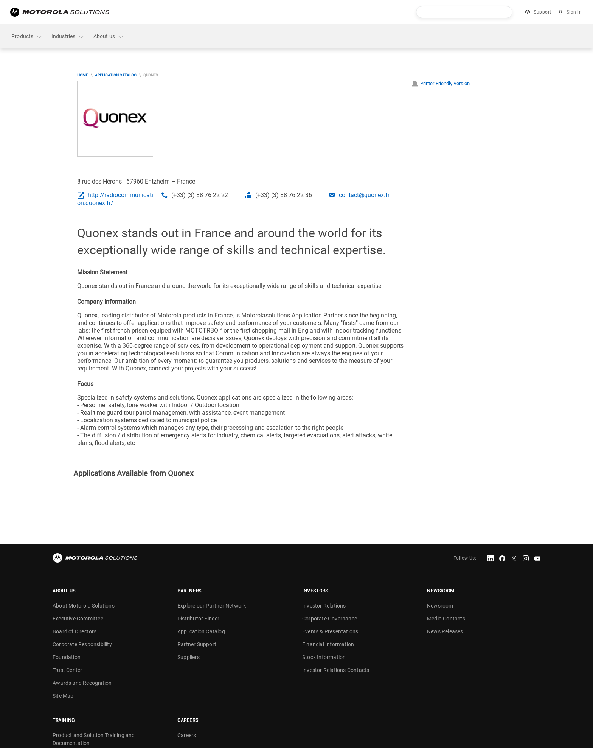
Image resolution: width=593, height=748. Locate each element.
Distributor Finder (198, 619)
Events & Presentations (330, 631)
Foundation (67, 657)
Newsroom (440, 606)
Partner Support (196, 644)
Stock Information (324, 657)
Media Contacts (446, 619)
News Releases (445, 631)
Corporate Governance (329, 619)
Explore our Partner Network (211, 606)
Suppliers (188, 657)
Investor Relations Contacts (335, 670)
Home (82, 75)
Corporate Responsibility (82, 644)
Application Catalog (116, 75)
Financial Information (328, 644)
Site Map (63, 696)
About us (108, 36)
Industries (67, 36)
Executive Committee (78, 619)
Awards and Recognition (82, 683)
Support (542, 12)
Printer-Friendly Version (445, 83)
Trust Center (67, 670)
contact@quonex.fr (364, 195)
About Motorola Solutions (84, 606)
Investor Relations (324, 606)
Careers (186, 735)
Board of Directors (75, 631)
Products (26, 36)
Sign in (574, 12)
